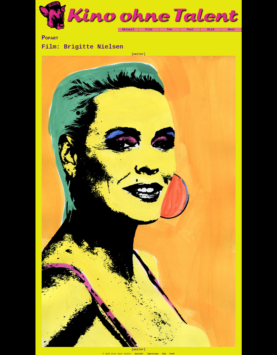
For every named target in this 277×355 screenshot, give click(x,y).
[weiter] (138, 54)
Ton (169, 29)
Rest (231, 29)
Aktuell (128, 29)
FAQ (164, 354)
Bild (210, 29)
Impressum (152, 354)
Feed (172, 354)
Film (148, 29)
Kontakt (139, 354)
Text (190, 29)
